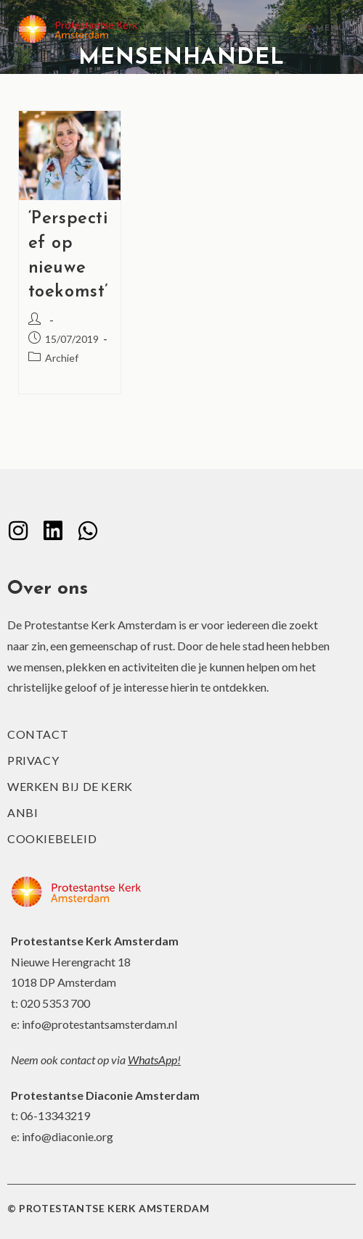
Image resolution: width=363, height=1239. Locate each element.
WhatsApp (152, 1059)
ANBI (22, 812)
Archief (61, 358)
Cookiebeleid (52, 838)
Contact (37, 734)
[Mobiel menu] (322, 29)
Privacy (33, 760)
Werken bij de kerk (70, 786)
